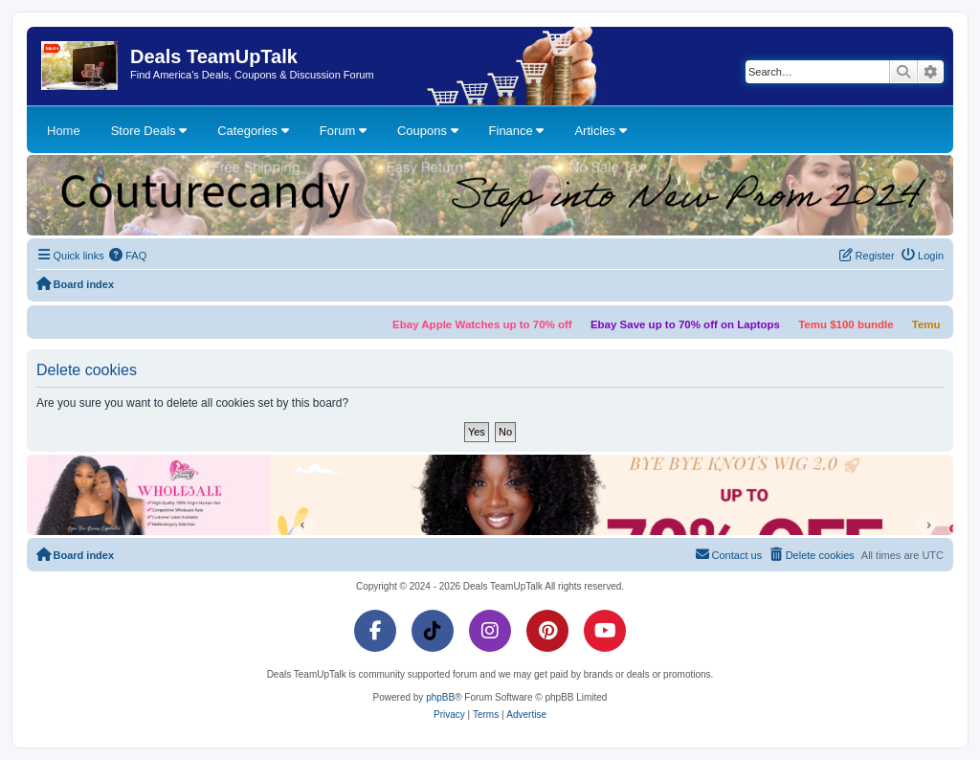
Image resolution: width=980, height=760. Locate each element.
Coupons (427, 130)
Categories (252, 130)
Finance (517, 130)
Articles (600, 130)
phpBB (440, 697)
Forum (343, 130)
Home (63, 130)
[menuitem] (128, 255)
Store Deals (149, 130)
